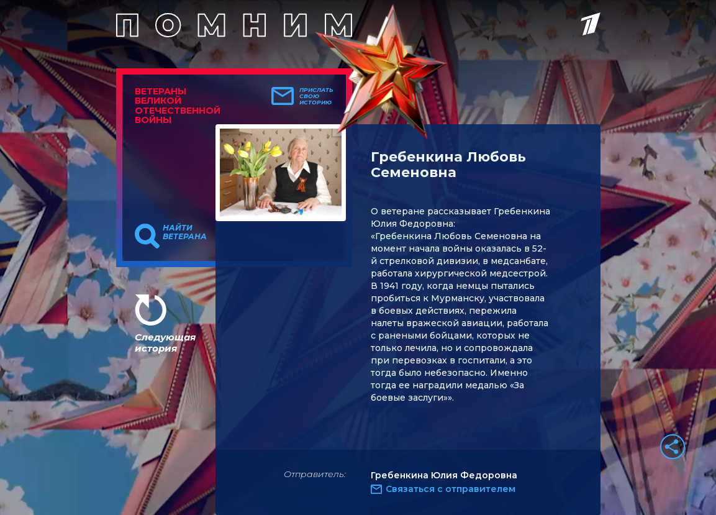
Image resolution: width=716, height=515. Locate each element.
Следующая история (165, 342)
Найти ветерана (185, 232)
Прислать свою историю (316, 96)
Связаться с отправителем (450, 488)
